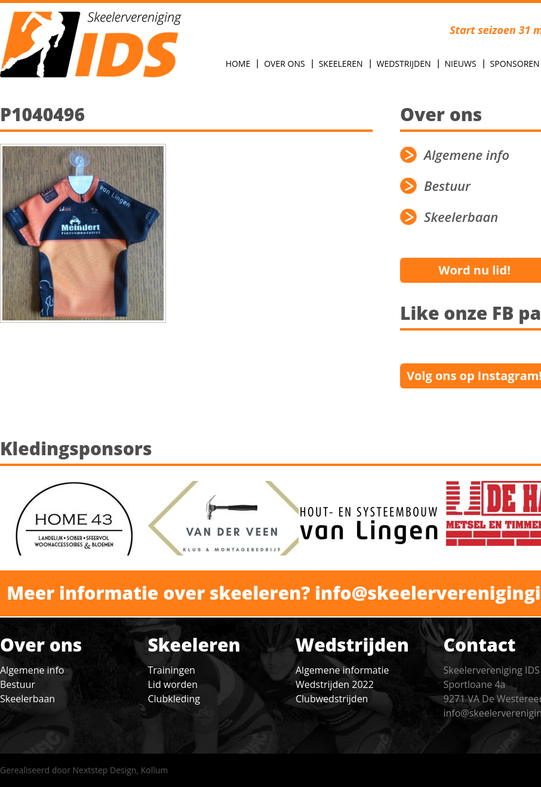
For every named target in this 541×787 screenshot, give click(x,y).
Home (238, 63)
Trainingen (171, 670)
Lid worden (173, 684)
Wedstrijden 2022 (335, 684)
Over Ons (284, 63)
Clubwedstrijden (332, 698)
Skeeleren (341, 63)
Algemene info (32, 670)
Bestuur (17, 684)
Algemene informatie (342, 670)
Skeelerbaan (27, 698)
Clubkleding (174, 698)
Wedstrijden (404, 63)
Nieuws (461, 63)
